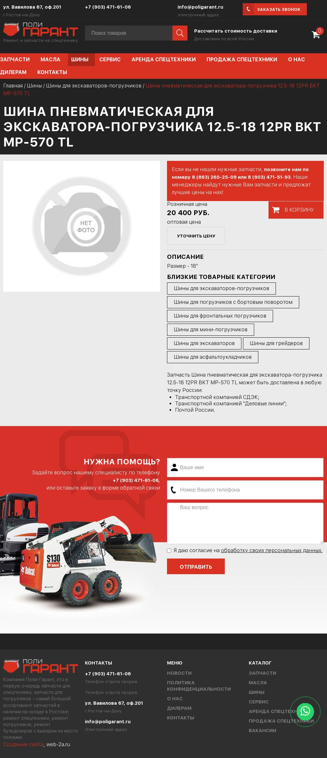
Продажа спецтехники (242, 59)
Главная (13, 86)
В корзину (299, 210)
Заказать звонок (278, 9)
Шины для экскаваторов (204, 343)
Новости (179, 673)
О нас (296, 59)
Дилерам (179, 708)
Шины (79, 59)
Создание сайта (23, 744)
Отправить (196, 567)
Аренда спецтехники (164, 59)
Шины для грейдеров (276, 343)
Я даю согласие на (245, 550)
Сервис (110, 59)
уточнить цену (196, 235)
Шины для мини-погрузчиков (210, 329)
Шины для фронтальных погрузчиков (220, 316)
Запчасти (262, 673)
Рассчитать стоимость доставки (235, 31)
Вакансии (262, 730)
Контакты (52, 72)
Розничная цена (187, 204)
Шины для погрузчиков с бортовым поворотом (233, 302)
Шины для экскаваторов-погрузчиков (93, 86)
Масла (50, 59)
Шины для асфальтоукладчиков (213, 357)
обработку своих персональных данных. (272, 550)
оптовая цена (184, 222)
